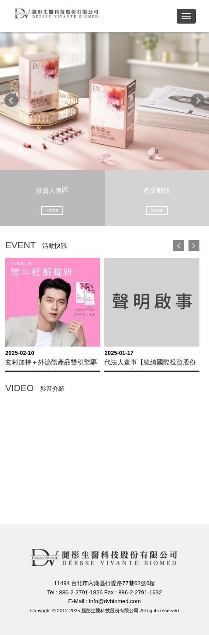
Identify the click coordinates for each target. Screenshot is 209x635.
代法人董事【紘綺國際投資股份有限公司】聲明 (150, 363)
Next (198, 101)
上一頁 (178, 245)
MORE (52, 210)
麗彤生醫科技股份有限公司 (56, 15)
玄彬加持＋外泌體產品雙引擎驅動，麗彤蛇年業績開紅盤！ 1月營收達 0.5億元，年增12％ (51, 363)
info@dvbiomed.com (115, 601)
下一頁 (193, 245)
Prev (11, 101)
